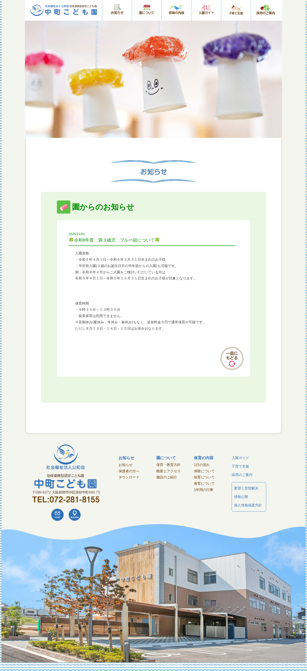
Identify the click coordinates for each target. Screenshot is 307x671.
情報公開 (241, 497)
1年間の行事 (203, 490)
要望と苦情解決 (246, 488)
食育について (204, 483)
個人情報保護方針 (248, 505)
